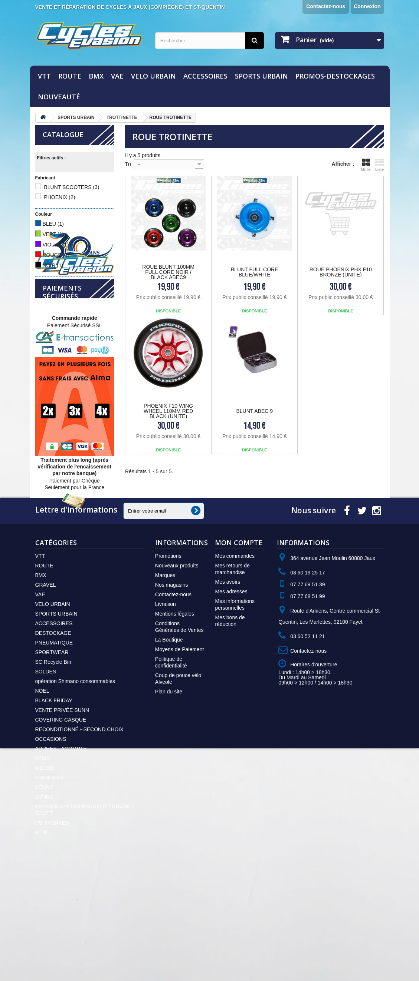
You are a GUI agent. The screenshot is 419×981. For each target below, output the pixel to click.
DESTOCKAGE (53, 735)
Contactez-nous (325, 6)
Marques (165, 677)
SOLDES (45, 773)
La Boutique (169, 742)
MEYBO (44, 870)
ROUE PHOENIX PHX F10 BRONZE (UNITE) (341, 272)
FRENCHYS (49, 879)
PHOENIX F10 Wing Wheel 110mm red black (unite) (168, 411)
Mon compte (238, 644)
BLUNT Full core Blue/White (254, 272)
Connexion (367, 6)
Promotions (168, 658)
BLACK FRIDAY (53, 802)
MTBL (42, 934)
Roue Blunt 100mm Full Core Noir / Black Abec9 (168, 272)
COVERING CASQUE (60, 822)
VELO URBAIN (153, 76)
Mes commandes (235, 658)
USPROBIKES (52, 925)
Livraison (165, 706)
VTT (44, 76)
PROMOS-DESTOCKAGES (335, 76)
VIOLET (55, 245)
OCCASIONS (50, 841)
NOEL (42, 793)
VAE (117, 76)
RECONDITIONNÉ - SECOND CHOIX (79, 831)
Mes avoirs (227, 684)
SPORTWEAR (52, 754)
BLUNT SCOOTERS (71, 187)
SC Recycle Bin (53, 764)
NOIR (52, 265)
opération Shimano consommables (75, 783)
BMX (96, 76)
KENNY (44, 889)
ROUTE (69, 76)
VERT (53, 234)
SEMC (42, 860)
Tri (128, 164)
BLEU (53, 224)
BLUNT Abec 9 (254, 411)
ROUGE (55, 255)
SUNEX (44, 899)
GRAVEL (45, 687)
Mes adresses (231, 693)
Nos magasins (171, 687)
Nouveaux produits (177, 667)
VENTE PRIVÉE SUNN (62, 812)
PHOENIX (59, 197)
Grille (366, 165)
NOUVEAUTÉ (59, 96)
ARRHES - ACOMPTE (61, 851)
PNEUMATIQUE (54, 745)
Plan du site (168, 793)
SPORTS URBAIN (261, 76)
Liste (379, 165)
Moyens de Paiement (179, 751)
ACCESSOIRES (205, 76)
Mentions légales (174, 716)
